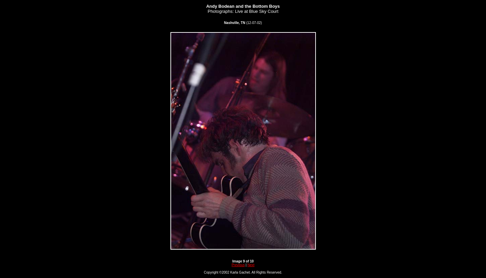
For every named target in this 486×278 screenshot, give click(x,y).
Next (250, 265)
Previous (238, 265)
